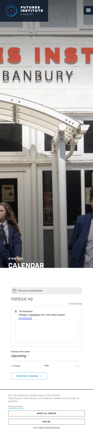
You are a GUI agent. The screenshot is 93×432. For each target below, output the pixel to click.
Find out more (15, 406)
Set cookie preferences (47, 428)
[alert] (46, 290)
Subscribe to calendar (27, 376)
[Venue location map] (46, 331)
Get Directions (25, 318)
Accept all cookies (46, 413)
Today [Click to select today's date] (46, 366)
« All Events (75, 304)
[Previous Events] (15, 366)
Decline (46, 422)
